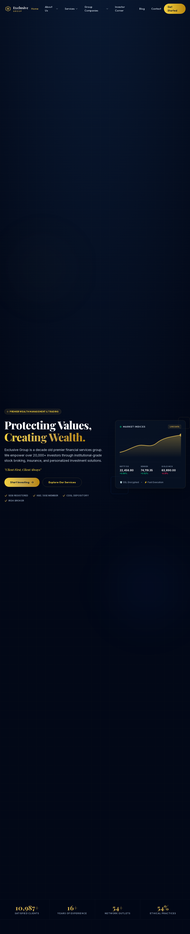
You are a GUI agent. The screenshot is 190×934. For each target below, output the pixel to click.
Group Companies (96, 8)
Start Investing (22, 482)
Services (71, 8)
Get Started (172, 8)
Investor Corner (120, 8)
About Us (51, 8)
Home (34, 8)
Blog (142, 8)
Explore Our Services (62, 482)
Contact (156, 8)
